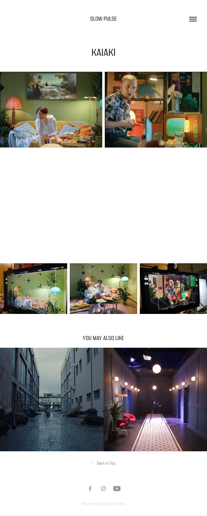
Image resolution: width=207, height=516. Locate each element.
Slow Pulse (103, 19)
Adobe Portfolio (113, 503)
